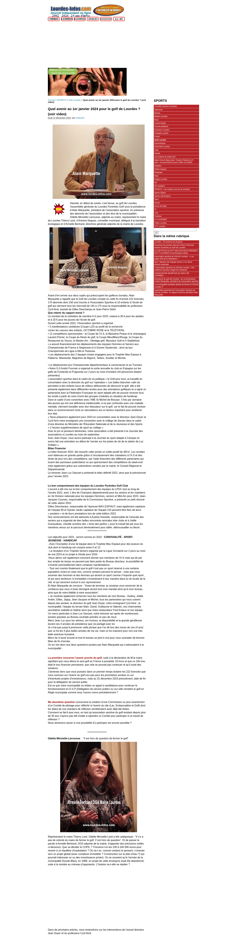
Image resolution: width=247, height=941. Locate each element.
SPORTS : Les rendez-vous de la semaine (172, 189)
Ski (155, 182)
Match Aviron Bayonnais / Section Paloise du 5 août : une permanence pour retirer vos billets (173, 161)
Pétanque (158, 172)
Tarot (156, 199)
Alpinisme (158, 110)
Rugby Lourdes (160, 179)
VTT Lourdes (159, 226)
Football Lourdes (161, 133)
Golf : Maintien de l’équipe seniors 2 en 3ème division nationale (173, 263)
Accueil (51, 100)
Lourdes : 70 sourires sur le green (168, 242)
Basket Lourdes (160, 116)
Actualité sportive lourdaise (165, 106)
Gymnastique (159, 143)
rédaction (80, 118)
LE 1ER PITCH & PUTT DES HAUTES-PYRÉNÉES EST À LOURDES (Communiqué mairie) (176, 252)
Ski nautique (159, 186)
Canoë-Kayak (160, 123)
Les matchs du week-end (164, 157)
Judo (156, 150)
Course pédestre (161, 126)
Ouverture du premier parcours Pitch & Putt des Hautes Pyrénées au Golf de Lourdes (174, 246)
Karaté (157, 153)
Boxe (156, 120)
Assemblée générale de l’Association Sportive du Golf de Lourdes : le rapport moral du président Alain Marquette (176, 292)
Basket (157, 113)
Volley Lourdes (160, 223)
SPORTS (61, 100)
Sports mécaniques (162, 196)
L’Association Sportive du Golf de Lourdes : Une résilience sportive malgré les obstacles (174, 269)
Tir (155, 209)
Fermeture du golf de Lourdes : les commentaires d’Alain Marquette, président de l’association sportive (176, 280)
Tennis (157, 203)
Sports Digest (160, 193)
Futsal (157, 136)
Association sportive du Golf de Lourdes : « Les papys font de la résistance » (174, 257)
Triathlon (158, 216)
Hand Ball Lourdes (162, 146)
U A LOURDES (160, 219)
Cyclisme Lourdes (161, 130)
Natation (157, 166)
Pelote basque (160, 169)
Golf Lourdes (74, 100)
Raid (156, 176)
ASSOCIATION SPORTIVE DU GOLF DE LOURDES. (171, 274)
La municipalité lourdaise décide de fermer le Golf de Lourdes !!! (176, 285)
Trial (156, 213)
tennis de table (160, 206)
